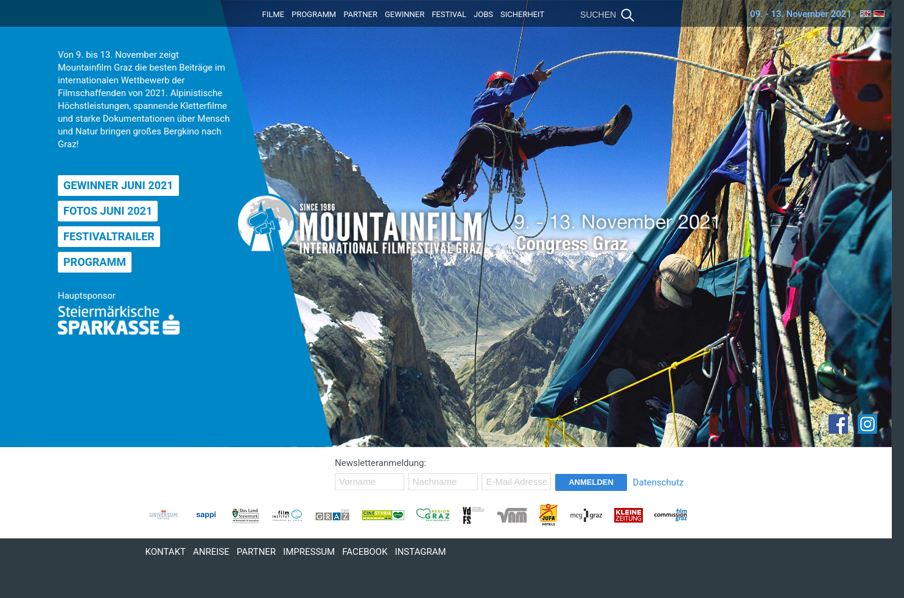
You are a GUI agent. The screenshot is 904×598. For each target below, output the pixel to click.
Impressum (309, 551)
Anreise (211, 551)
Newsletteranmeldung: (380, 462)
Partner (360, 14)
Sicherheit (522, 14)
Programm (314, 14)
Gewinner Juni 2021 (118, 185)
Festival (449, 14)
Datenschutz (658, 482)
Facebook (364, 551)
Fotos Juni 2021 (107, 210)
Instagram (420, 551)
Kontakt (165, 551)
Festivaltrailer (109, 236)
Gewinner (404, 14)
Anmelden (591, 482)
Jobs (483, 14)
